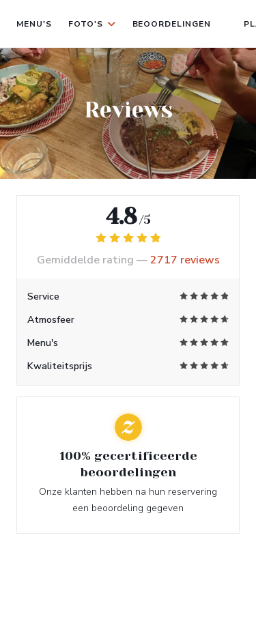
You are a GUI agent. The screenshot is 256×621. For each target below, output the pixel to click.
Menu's (34, 23)
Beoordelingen (171, 23)
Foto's (92, 23)
